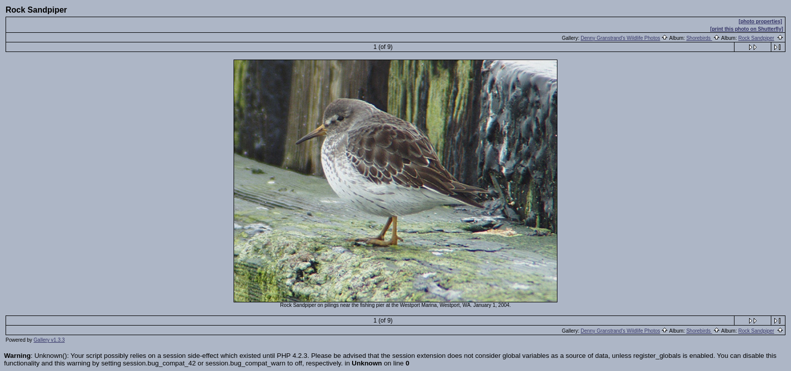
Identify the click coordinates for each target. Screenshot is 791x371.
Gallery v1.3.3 (49, 340)
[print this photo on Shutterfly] (746, 29)
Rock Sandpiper (756, 38)
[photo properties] (760, 21)
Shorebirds (699, 38)
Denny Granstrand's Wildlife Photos (620, 38)
